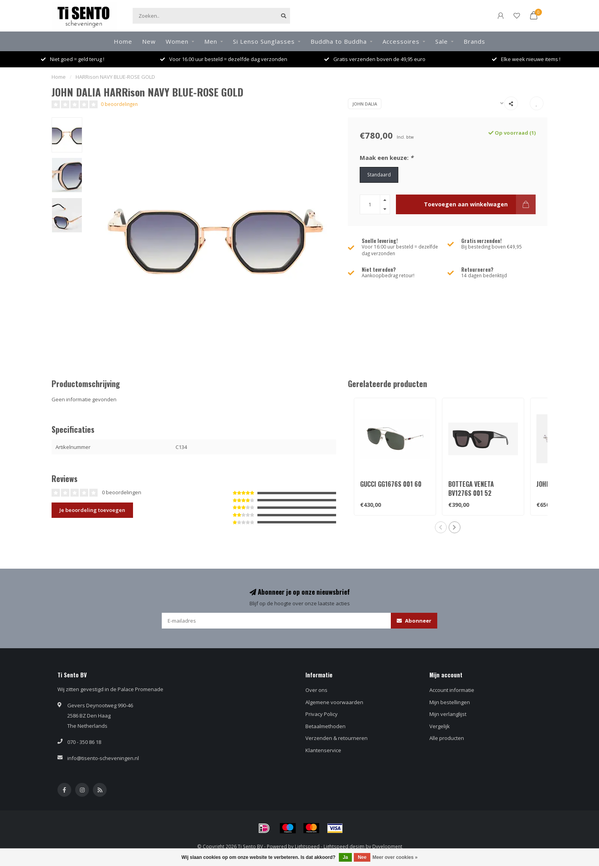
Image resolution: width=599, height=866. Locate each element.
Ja (345, 857)
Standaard (379, 174)
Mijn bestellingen (449, 702)
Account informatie (451, 690)
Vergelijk (439, 726)
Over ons (316, 690)
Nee (362, 857)
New (149, 41)
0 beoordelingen (119, 104)
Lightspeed (307, 846)
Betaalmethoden (325, 726)
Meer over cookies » (395, 857)
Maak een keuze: (386, 157)
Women (177, 41)
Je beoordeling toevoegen (92, 510)
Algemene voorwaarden (334, 702)
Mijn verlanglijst (447, 714)
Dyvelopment (387, 846)
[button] (441, 527)
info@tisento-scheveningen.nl (103, 758)
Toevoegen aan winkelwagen (480, 204)
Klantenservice (323, 750)
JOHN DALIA (364, 104)
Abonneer (414, 620)
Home (123, 41)
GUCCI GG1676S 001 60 (391, 484)
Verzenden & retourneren (336, 738)
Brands (474, 41)
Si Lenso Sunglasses (264, 41)
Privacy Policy (321, 714)
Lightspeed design (344, 846)
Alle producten (446, 738)
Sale (441, 41)
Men (210, 41)
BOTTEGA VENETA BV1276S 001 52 (471, 488)
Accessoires (401, 41)
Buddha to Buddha (339, 41)
